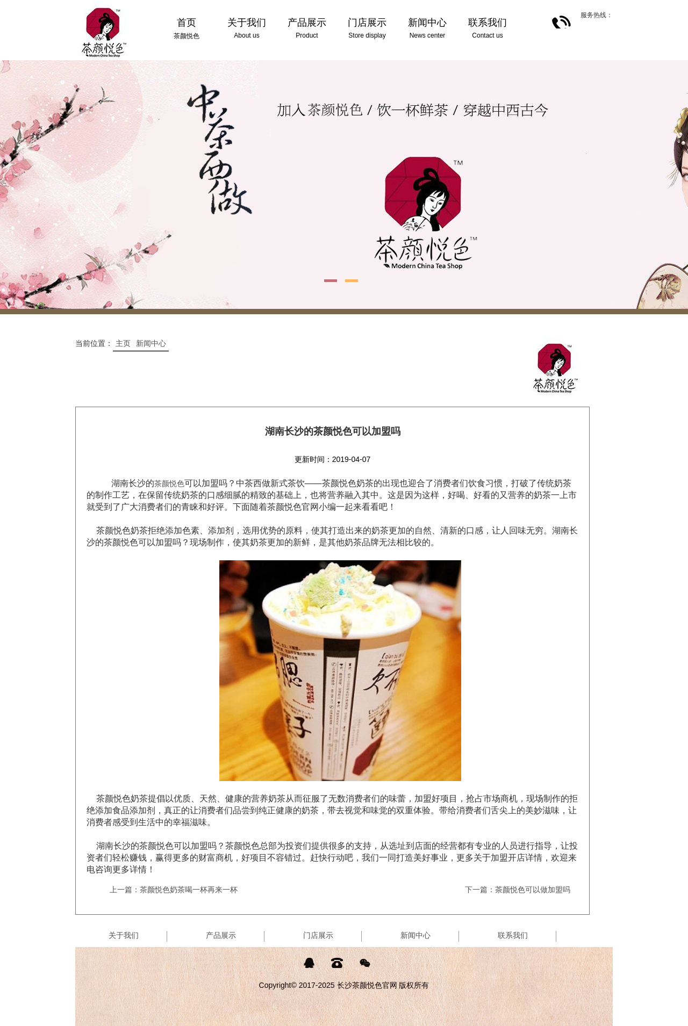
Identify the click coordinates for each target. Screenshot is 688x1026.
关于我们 (124, 935)
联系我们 (513, 935)
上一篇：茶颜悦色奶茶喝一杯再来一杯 (174, 889)
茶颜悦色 (169, 483)
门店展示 (318, 935)
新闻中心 (151, 343)
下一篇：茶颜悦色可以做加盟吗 (517, 889)
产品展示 (221, 935)
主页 (123, 343)
